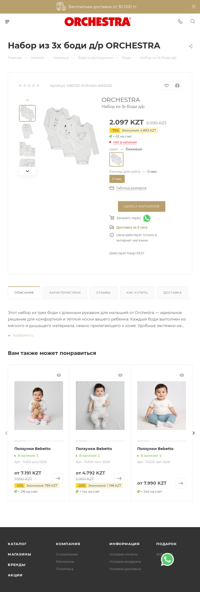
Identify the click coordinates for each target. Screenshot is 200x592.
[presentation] (6, 433)
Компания (68, 544)
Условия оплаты (123, 554)
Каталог (17, 544)
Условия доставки (125, 569)
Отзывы (103, 292)
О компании (67, 554)
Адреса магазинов (142, 206)
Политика (64, 569)
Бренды (17, 565)
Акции (15, 575)
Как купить (137, 292)
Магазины (19, 554)
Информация (124, 544)
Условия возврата (125, 561)
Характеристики (64, 292)
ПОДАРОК (166, 544)
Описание (24, 292)
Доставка (173, 292)
